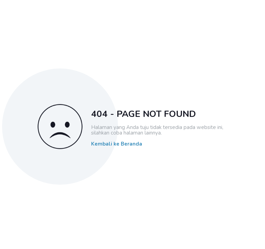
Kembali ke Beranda (116, 144)
